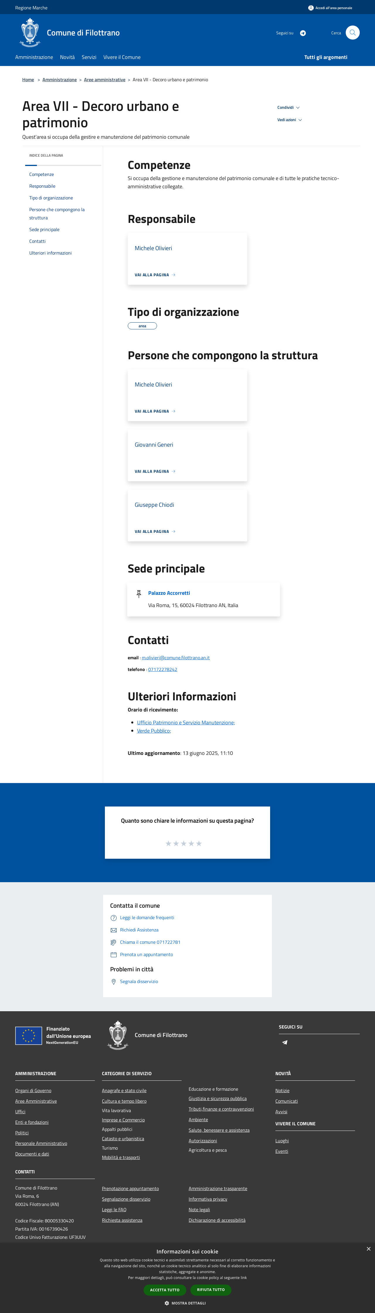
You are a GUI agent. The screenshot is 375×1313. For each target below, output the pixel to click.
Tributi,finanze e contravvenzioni (221, 1108)
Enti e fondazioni (32, 1122)
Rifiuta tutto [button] (211, 1289)
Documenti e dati (32, 1153)
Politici (22, 1132)
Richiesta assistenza (122, 1220)
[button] (187, 1303)
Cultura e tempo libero (124, 1100)
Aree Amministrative (36, 1100)
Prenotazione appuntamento (130, 1188)
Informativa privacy (208, 1198)
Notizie (282, 1090)
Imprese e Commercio (123, 1119)
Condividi (289, 107)
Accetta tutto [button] (165, 1289)
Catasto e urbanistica (123, 1138)
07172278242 (162, 669)
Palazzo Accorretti (169, 593)
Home (28, 79)
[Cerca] (353, 33)
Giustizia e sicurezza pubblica (218, 1098)
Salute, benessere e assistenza (219, 1130)
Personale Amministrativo (41, 1143)
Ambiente (198, 1119)
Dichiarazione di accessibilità (217, 1220)
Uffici (20, 1111)
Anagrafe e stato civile (124, 1090)
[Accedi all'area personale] (330, 8)
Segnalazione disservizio (126, 1198)
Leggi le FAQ (114, 1209)
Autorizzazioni (203, 1140)
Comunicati (286, 1100)
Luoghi (282, 1140)
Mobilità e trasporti (121, 1157)
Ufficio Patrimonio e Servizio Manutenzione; (186, 722)
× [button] (368, 1249)
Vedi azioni (290, 119)
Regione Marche (31, 7)
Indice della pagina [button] (46, 155)
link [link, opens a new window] (244, 1277)
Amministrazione (59, 79)
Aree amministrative (104, 79)
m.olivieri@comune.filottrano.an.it (176, 657)
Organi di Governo (33, 1090)
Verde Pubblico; (154, 731)
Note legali (199, 1209)
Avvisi (281, 1111)
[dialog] (187, 1278)
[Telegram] (300, 32)
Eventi (281, 1151)
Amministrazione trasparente (218, 1188)
